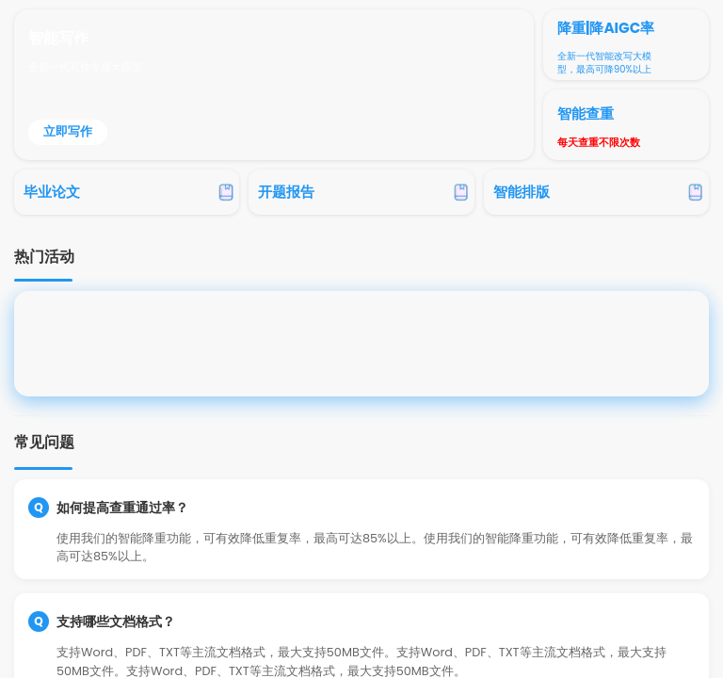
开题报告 (286, 192)
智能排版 (521, 192)
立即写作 (67, 131)
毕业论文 (52, 192)
